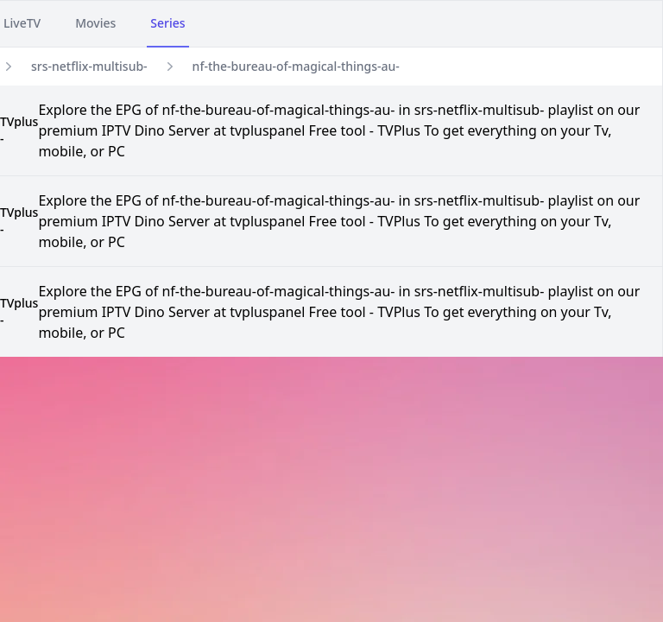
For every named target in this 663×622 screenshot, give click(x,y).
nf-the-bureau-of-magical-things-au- (296, 66)
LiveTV (22, 23)
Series (167, 23)
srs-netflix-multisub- (89, 66)
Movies (95, 23)
